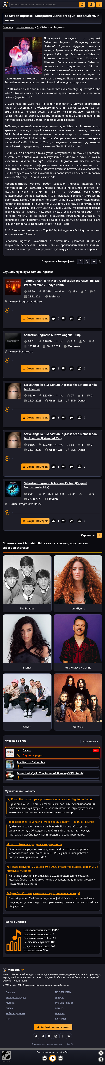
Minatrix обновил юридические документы (34, 844)
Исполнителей (33, 950)
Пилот (27, 750)
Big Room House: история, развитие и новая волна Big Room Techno (49, 799)
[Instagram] (56, 1036)
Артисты (60, 1007)
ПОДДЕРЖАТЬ (63, 992)
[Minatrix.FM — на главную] (5, 4)
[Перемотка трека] (56, 310)
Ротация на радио (16, 997)
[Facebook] (62, 1036)
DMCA (70, 1044)
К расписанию (90, 741)
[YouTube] (49, 1036)
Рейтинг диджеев (15, 1013)
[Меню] (99, 4)
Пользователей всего (37, 930)
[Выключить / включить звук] (101, 1053)
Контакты (60, 1018)
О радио (59, 997)
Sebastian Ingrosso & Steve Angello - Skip (52, 335)
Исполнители (25, 27)
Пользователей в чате (37, 934)
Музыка (10, 1002)
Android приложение (53, 1027)
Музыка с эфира (64, 1002)
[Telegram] (43, 1036)
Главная (8, 27)
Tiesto (65, 224)
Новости (60, 1013)
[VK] (69, 1036)
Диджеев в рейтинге (36, 946)
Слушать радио (33, 755)
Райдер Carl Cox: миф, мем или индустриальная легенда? (43, 893)
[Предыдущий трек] (44, 1058)
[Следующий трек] (60, 1058)
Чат (8, 1018)
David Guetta (62, 208)
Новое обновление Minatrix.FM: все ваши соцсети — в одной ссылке (50, 822)
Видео (9, 1007)
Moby (48, 224)
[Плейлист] (101, 1059)
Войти (91, 4)
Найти (82, 4)
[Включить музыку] (52, 1058)
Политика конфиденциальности (47, 1044)
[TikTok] (36, 1036)
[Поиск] (47, 5)
